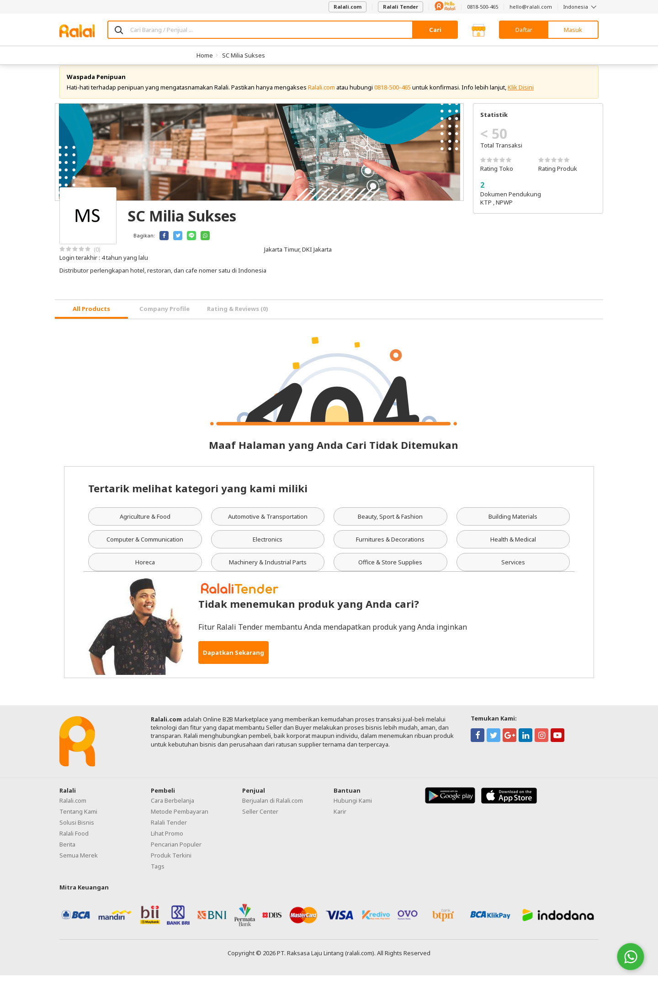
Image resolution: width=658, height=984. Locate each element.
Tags (157, 875)
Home (204, 55)
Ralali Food (74, 842)
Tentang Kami (78, 820)
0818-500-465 (482, 6)
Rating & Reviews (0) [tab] (237, 317)
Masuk (573, 30)
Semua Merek (78, 864)
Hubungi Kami (353, 809)
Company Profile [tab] (164, 317)
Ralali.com (347, 6)
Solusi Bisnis (76, 831)
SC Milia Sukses (243, 55)
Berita (67, 853)
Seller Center (260, 820)
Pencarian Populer (176, 853)
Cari (435, 30)
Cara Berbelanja (172, 809)
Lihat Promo (167, 842)
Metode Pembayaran (179, 820)
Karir (340, 820)
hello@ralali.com (530, 6)
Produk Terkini (171, 864)
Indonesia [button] (581, 6)
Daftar (523, 30)
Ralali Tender (400, 6)
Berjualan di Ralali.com (272, 809)
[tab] (91, 318)
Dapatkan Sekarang (233, 661)
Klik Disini (521, 96)
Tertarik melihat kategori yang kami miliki (198, 497)
